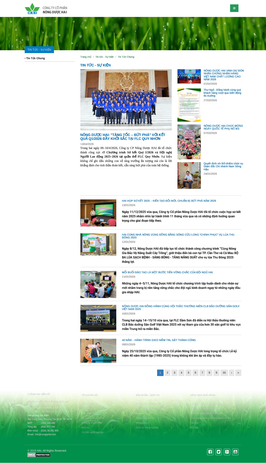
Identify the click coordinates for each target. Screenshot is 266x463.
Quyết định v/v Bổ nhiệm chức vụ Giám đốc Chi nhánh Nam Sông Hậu (223, 166)
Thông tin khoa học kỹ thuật (205, 403)
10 (224, 372)
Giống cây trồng (145, 418)
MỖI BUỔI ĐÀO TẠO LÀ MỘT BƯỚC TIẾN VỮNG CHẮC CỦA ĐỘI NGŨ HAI (167, 272)
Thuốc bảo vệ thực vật (148, 403)
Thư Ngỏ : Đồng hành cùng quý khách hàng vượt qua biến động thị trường (222, 92)
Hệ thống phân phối (93, 418)
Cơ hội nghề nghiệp (92, 432)
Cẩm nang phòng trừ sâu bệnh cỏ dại (210, 418)
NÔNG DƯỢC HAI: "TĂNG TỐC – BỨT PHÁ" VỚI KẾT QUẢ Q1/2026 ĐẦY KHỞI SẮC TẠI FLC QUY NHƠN (122, 137)
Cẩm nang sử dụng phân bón (206, 413)
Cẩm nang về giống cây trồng (206, 408)
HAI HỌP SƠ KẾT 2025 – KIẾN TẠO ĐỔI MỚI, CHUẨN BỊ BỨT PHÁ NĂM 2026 (169, 200)
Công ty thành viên (92, 422)
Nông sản (141, 422)
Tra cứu (194, 422)
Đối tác (85, 427)
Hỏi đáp (194, 427)
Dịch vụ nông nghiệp (147, 427)
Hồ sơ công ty (89, 403)
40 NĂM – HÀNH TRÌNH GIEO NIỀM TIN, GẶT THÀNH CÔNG (159, 340)
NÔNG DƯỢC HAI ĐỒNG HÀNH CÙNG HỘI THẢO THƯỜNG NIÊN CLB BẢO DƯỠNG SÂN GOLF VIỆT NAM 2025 (181, 308)
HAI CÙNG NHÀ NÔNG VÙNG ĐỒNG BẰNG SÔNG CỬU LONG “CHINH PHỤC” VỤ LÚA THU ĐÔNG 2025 (178, 236)
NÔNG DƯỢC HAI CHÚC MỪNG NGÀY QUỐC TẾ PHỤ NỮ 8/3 (223, 127)
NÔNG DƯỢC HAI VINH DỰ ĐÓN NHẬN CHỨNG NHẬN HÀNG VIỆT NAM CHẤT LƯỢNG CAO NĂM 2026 (224, 75)
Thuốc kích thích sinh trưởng (152, 408)
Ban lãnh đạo (89, 413)
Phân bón (141, 413)
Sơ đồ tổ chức (90, 408)
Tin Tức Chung (35, 58)
